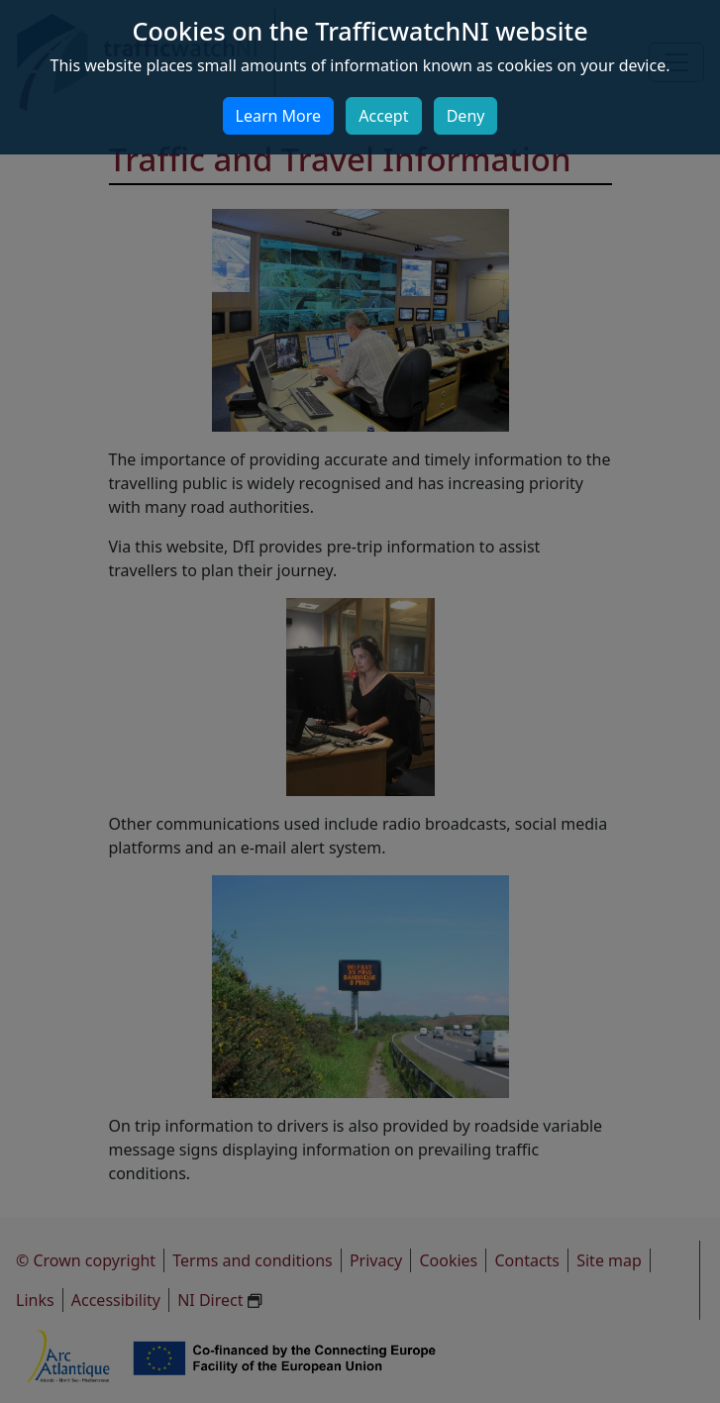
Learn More (279, 116)
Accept (383, 116)
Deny (466, 116)
